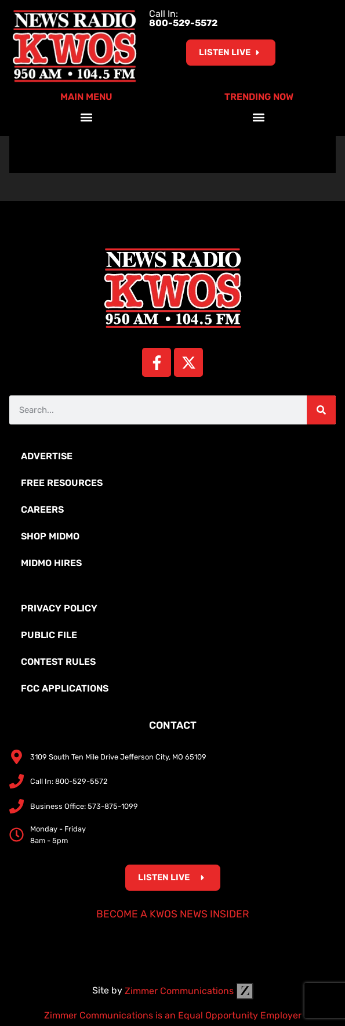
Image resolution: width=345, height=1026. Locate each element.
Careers (42, 509)
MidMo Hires (51, 562)
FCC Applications (64, 688)
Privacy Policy (59, 608)
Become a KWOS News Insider (172, 914)
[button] (86, 117)
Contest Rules (58, 661)
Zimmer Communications (189, 990)
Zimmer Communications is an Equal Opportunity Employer (173, 1015)
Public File (49, 634)
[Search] (321, 409)
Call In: (183, 18)
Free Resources (62, 482)
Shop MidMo (50, 536)
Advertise (46, 456)
